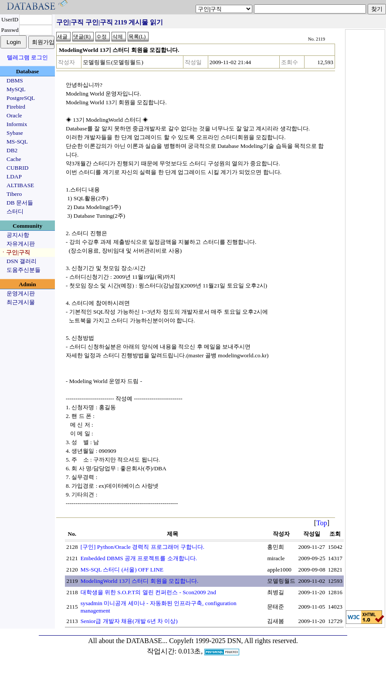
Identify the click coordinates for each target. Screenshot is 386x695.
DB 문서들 (20, 202)
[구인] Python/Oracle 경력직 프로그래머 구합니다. (143, 547)
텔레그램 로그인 (27, 57)
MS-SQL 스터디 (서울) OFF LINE (122, 569)
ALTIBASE (20, 185)
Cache (14, 159)
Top (321, 523)
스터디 (15, 211)
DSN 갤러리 (22, 261)
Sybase (15, 133)
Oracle (14, 115)
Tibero (14, 194)
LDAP (14, 176)
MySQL (16, 89)
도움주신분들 (24, 270)
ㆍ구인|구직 (15, 252)
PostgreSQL (21, 98)
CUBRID (17, 167)
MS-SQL (17, 141)
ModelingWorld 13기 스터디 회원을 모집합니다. (140, 581)
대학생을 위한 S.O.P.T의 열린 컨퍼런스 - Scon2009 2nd (148, 592)
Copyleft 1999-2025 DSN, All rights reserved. (233, 640)
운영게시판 (21, 293)
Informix (17, 124)
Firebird (16, 106)
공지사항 (18, 235)
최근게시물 (21, 302)
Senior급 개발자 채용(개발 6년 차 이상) (129, 621)
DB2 (12, 150)
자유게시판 (21, 243)
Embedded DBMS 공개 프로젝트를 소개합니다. (139, 558)
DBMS (15, 80)
